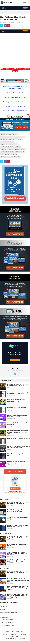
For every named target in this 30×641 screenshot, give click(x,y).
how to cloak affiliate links (7, 141)
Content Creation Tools (5, 617)
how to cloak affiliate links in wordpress (11, 146)
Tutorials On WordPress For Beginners (15, 638)
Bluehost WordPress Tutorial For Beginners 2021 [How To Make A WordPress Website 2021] (18, 432)
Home (3, 12)
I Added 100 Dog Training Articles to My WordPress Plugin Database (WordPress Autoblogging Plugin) (17, 596)
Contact (12, 636)
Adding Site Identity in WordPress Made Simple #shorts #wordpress (17, 526)
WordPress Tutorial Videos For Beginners (15, 97)
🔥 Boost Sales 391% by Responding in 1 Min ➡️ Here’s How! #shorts (17, 518)
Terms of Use (5, 634)
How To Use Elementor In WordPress (15, 106)
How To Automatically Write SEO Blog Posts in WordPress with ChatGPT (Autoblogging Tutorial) (18, 588)
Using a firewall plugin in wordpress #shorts (18, 438)
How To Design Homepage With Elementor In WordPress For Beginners (18, 510)
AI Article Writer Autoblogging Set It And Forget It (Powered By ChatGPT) (17, 503)
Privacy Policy (14, 634)
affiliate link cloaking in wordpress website (11, 139)
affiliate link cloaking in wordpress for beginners (12, 136)
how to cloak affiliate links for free (9, 144)
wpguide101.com (20, 631)
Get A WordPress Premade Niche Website (15, 93)
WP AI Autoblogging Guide (8, 625)
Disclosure (23, 634)
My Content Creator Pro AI (8, 622)
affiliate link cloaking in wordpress (9, 134)
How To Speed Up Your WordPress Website (15, 102)
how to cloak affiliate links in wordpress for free (12, 149)
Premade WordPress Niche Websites (9, 615)
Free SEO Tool (3, 606)
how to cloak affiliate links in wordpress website (12, 151)
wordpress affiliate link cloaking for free (11, 156)
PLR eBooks (3, 609)
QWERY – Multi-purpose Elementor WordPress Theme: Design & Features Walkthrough (17, 553)
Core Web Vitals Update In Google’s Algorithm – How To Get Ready (16, 560)
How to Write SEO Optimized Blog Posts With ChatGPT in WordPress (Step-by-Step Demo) (18, 580)
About (17, 636)
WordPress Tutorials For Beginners (8, 612)
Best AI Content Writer (7, 619)
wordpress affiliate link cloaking (9, 154)
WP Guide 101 (3, 22)
